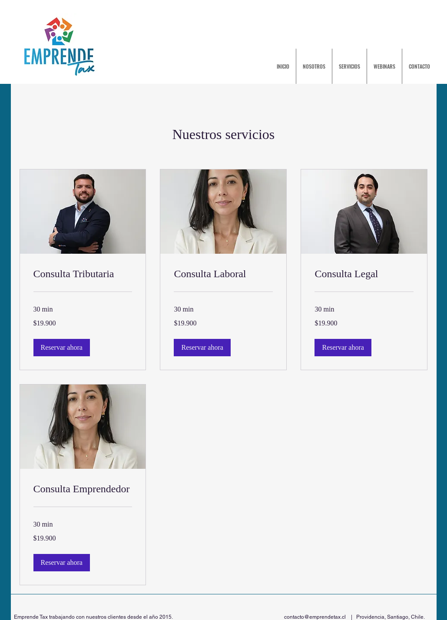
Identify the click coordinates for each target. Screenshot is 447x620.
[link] (82, 274)
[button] (61, 347)
